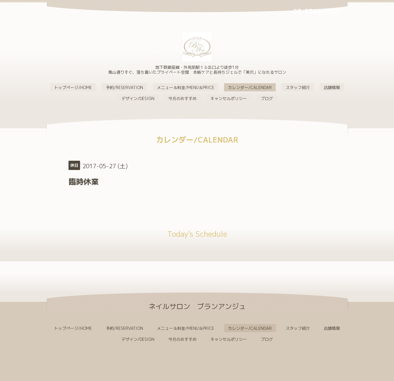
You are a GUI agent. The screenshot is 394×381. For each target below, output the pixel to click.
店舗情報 (332, 87)
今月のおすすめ (182, 98)
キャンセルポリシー (228, 98)
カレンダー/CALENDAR (250, 87)
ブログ (267, 98)
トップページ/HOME (73, 87)
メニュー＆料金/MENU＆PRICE (185, 87)
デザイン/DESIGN (137, 98)
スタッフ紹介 (298, 87)
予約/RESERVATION (124, 87)
